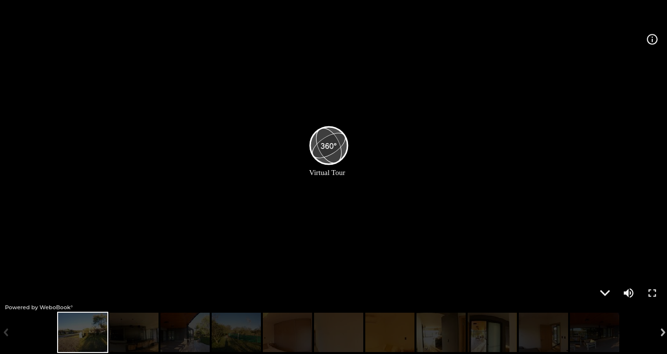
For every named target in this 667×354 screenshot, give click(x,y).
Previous (5, 332)
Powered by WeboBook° (39, 307)
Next (662, 332)
